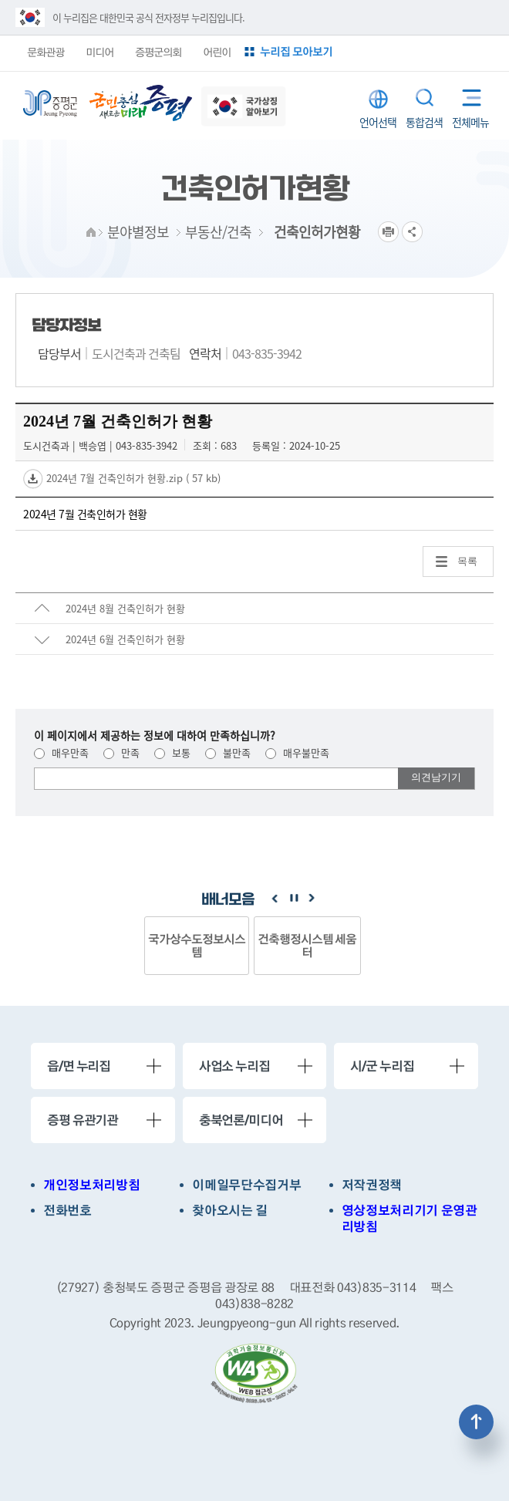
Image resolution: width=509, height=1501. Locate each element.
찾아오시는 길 (230, 1210)
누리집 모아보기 (296, 51)
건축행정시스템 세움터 (307, 945)
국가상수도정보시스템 (196, 945)
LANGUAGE (378, 99)
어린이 (217, 51)
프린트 (388, 232)
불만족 (228, 752)
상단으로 (476, 1422)
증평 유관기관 (82, 1120)
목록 (467, 561)
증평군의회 (158, 51)
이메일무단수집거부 (246, 1185)
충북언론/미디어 (241, 1120)
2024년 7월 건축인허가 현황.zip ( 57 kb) (132, 478)
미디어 (99, 51)
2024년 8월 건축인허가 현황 (125, 608)
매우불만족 (297, 752)
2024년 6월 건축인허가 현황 (125, 639)
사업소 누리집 (234, 1066)
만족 (121, 752)
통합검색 (424, 97)
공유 (412, 232)
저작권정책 (372, 1185)
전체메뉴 (466, 94)
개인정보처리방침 (91, 1185)
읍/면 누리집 (78, 1066)
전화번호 (67, 1210)
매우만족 (61, 752)
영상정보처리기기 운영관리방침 (409, 1218)
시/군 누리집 (381, 1066)
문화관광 (45, 51)
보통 (172, 752)
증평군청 (50, 103)
